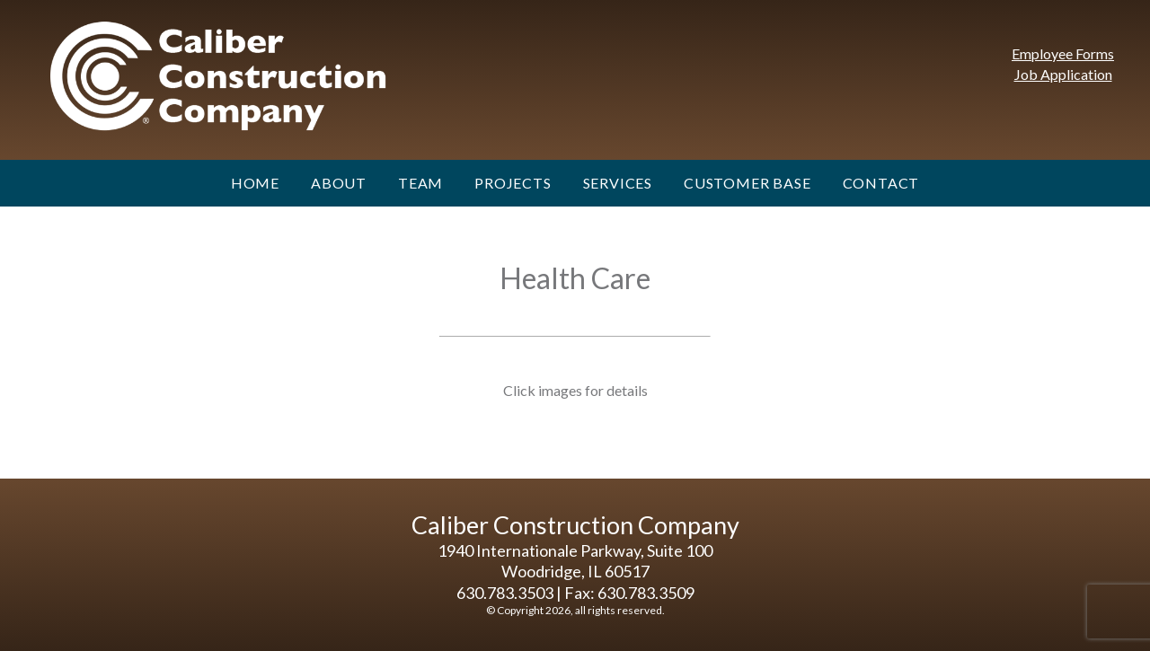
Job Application (1063, 74)
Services (617, 182)
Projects (512, 182)
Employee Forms (1063, 53)
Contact (881, 182)
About (339, 182)
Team (420, 182)
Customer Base (747, 182)
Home (255, 182)
